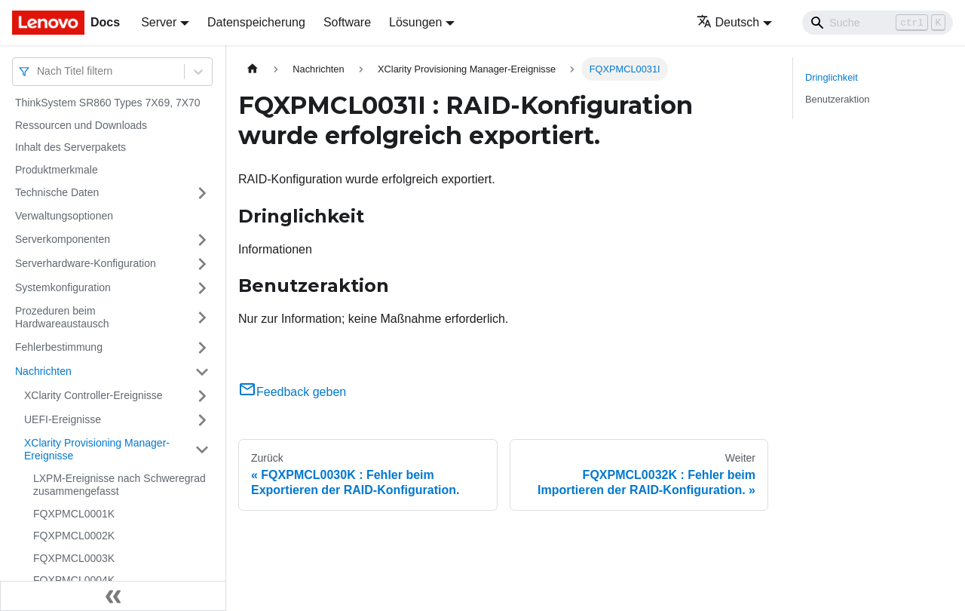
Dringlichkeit (831, 77)
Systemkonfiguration (63, 287)
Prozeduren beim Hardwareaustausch (62, 317)
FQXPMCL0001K (74, 514)
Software (347, 22)
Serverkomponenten (62, 239)
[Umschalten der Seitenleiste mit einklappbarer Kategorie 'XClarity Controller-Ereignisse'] (202, 396)
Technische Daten (57, 192)
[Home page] (252, 69)
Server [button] (158, 22)
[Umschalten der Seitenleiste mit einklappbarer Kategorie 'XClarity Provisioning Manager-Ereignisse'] (202, 450)
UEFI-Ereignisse (62, 419)
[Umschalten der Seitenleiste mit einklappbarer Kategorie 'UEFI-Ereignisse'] (202, 420)
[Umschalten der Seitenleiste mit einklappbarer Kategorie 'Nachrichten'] (202, 372)
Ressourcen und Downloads (81, 125)
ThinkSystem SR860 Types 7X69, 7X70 (108, 103)
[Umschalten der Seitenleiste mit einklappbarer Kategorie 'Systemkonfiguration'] (202, 288)
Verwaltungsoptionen (64, 216)
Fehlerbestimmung (59, 347)
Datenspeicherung (256, 22)
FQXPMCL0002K (74, 536)
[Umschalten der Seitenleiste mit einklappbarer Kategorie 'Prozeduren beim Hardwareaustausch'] (202, 318)
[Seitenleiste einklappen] (113, 596)
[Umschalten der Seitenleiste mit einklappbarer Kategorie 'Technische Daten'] (202, 193)
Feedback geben (292, 391)
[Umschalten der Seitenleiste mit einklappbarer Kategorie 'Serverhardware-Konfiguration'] (202, 264)
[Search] (877, 23)
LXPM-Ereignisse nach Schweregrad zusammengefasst (119, 485)
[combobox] (38, 71)
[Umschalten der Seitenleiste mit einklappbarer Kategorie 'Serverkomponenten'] (202, 240)
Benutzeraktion (837, 99)
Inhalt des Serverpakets (70, 147)
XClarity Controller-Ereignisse (93, 395)
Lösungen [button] (415, 22)
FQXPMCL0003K (74, 558)
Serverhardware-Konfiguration (85, 263)
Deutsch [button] (728, 22)
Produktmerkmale (56, 170)
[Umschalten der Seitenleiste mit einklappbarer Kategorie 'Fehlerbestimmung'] (202, 348)
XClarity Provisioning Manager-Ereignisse (97, 449)
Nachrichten (43, 371)
